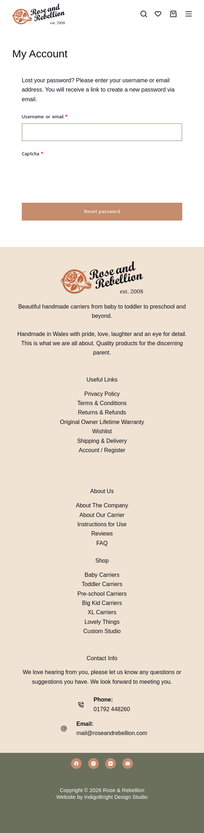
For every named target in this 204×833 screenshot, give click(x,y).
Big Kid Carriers (102, 603)
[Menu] (188, 14)
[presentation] (76, 180)
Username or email (54, 116)
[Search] (144, 14)
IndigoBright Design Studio (116, 797)
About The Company (102, 505)
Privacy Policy (102, 394)
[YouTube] (110, 763)
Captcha (32, 153)
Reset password (102, 211)
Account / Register (102, 450)
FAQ (102, 543)
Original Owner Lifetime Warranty (102, 422)
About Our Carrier (102, 515)
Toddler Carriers (102, 584)
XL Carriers (102, 612)
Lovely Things (102, 622)
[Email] (127, 763)
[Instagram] (93, 763)
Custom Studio (102, 631)
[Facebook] (76, 763)
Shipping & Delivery (102, 441)
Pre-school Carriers (102, 594)
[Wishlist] (158, 14)
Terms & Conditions (102, 403)
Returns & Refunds (102, 412)
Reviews (102, 534)
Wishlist (102, 431)
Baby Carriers (102, 575)
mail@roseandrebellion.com (111, 733)
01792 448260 (111, 709)
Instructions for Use (102, 524)
